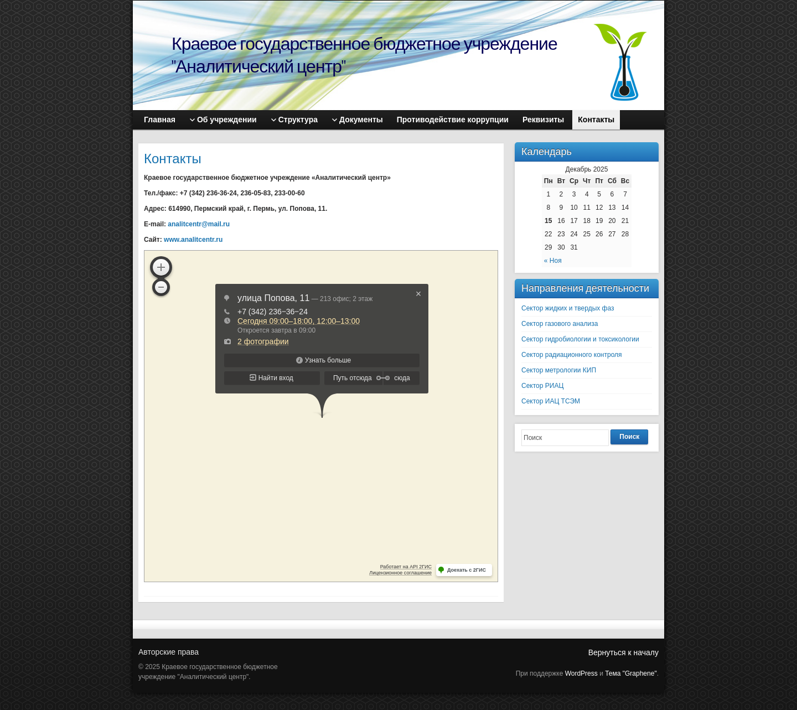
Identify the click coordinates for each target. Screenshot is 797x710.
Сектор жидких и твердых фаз (567, 308)
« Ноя (553, 261)
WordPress (581, 673)
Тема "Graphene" (630, 673)
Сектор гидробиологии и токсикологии (580, 339)
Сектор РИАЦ (542, 386)
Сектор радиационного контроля (571, 355)
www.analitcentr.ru (193, 239)
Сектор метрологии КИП (558, 370)
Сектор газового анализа (559, 324)
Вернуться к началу (623, 652)
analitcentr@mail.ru (199, 224)
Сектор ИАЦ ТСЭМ (550, 401)
